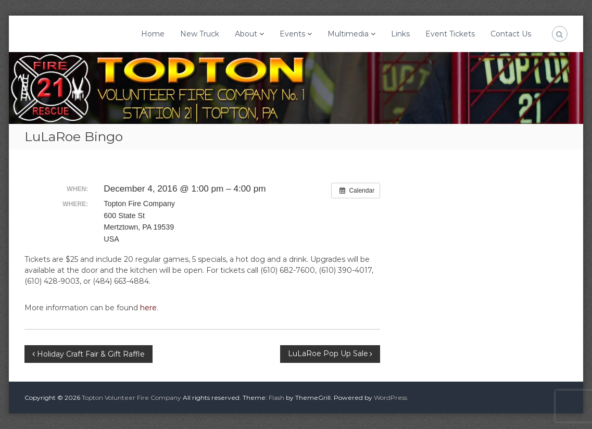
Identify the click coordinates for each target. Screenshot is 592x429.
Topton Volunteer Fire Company (131, 397)
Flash (276, 397)
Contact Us (510, 34)
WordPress (390, 397)
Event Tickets (450, 34)
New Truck (199, 34)
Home (153, 34)
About (246, 34)
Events (292, 34)
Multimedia (348, 34)
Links (400, 34)
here (148, 307)
